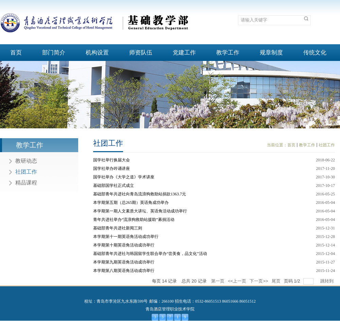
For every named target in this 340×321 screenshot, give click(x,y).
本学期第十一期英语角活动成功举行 (125, 236)
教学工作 (307, 145)
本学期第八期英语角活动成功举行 (123, 270)
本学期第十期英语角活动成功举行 (123, 245)
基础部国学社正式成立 (113, 185)
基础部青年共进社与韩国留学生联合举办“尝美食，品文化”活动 (150, 253)
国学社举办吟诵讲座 (111, 168)
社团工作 (327, 145)
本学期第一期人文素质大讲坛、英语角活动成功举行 (140, 211)
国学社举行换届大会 (111, 160)
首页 (291, 145)
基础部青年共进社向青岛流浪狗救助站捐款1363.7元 (139, 194)
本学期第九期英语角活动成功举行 (123, 262)
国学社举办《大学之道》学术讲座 (123, 177)
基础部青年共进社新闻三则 (117, 228)
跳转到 (327, 281)
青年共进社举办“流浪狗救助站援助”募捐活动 (133, 219)
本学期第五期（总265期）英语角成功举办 (131, 202)
